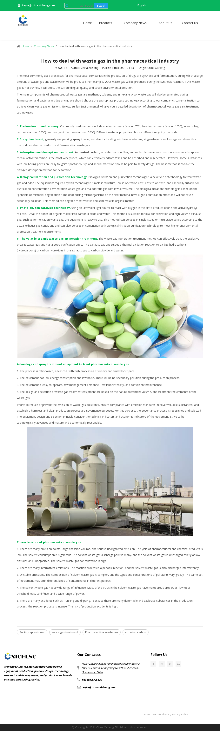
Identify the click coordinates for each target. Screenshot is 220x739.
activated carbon (135, 632)
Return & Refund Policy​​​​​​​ (157, 714)
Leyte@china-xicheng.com (38, 5)
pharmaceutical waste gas (66, 94)
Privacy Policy (180, 714)
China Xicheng (156, 68)
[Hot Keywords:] (101, 5)
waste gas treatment (65, 632)
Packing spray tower (32, 632)
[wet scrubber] (81, 5)
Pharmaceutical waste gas (101, 632)
